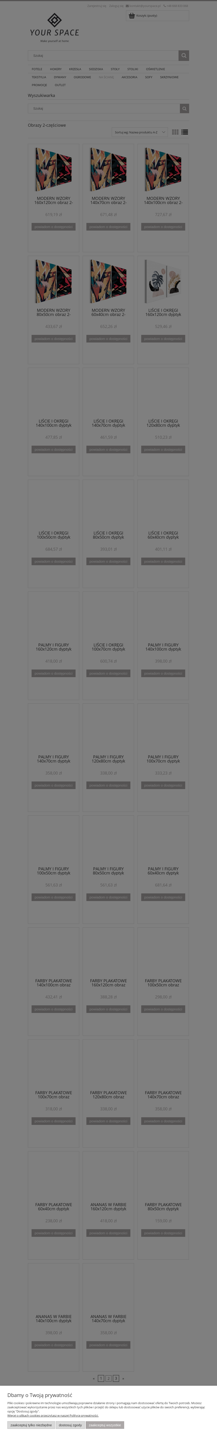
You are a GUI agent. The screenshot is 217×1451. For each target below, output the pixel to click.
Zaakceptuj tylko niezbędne (31, 1425)
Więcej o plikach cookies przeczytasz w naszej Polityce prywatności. (53, 1415)
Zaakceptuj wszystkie (105, 1425)
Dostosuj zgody (70, 1425)
